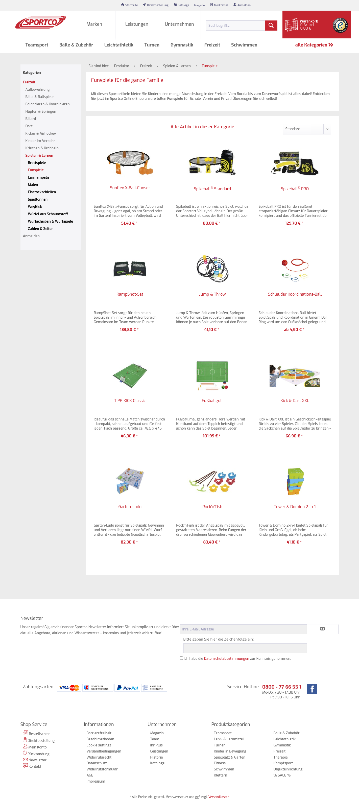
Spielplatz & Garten (229, 757)
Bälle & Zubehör (286, 733)
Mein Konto (35, 747)
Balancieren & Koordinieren (48, 104)
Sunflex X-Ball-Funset (130, 188)
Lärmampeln (38, 177)
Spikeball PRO (295, 189)
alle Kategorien (314, 45)
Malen (33, 184)
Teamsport (223, 733)
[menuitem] (129, 5)
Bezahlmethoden (100, 739)
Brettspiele (37, 162)
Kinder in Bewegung (230, 751)
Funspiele (36, 170)
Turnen (220, 745)
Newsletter (35, 760)
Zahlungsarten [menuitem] (38, 687)
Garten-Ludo (129, 506)
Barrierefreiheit (99, 733)
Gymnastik (282, 745)
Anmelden (31, 236)
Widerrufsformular (102, 769)
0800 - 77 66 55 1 (281, 687)
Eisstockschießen (42, 192)
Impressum (96, 781)
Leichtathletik (284, 739)
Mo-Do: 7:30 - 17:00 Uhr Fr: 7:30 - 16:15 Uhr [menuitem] (281, 692)
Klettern (220, 775)
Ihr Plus (156, 745)
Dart (29, 126)
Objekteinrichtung (287, 769)
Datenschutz (97, 763)
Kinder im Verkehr (40, 140)
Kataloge (157, 763)
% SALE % (282, 775)
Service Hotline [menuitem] (243, 687)
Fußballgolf (212, 400)
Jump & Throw (212, 294)
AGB (90, 775)
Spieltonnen (38, 199)
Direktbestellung (39, 740)
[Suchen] (271, 25)
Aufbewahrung (38, 89)
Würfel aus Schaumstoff (48, 214)
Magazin (157, 733)
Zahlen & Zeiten (41, 228)
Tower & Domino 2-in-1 (295, 506)
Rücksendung (36, 753)
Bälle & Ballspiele (40, 97)
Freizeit (29, 82)
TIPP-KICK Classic (130, 400)
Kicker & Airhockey (41, 133)
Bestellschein (37, 733)
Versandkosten (218, 797)
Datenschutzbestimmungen (226, 658)
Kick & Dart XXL (294, 400)
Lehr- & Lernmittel (229, 739)
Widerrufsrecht (99, 757)
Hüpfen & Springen (41, 111)
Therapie (280, 757)
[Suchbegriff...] (242, 25)
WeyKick (35, 206)
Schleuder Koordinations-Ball (295, 294)
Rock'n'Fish (212, 506)
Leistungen (159, 751)
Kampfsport (283, 763)
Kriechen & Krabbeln (42, 148)
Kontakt (32, 766)
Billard (31, 118)
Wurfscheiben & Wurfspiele (50, 221)
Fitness (220, 763)
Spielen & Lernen (39, 155)
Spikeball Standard (212, 189)
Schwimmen (224, 769)
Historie (156, 757)
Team (154, 739)
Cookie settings (99, 745)
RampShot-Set (129, 294)
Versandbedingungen (104, 751)
